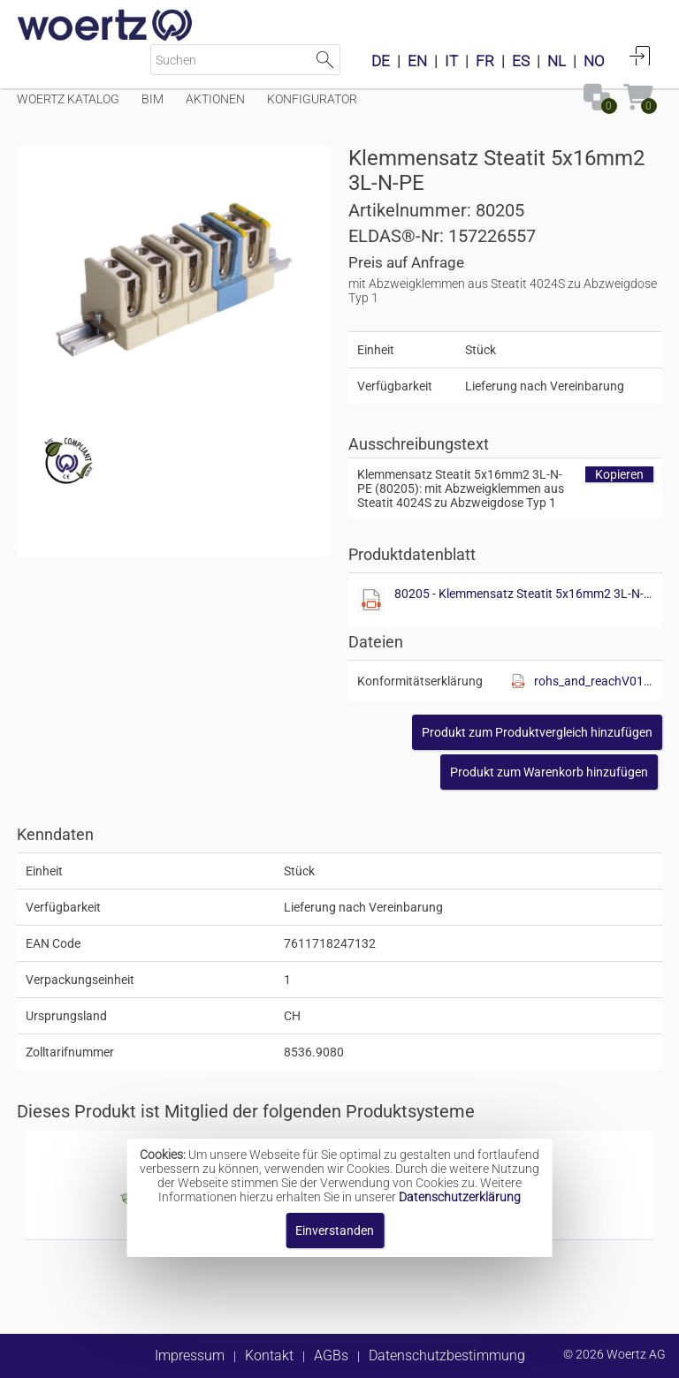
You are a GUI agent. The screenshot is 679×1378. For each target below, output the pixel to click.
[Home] (105, 26)
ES (521, 61)
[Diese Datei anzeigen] (371, 601)
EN (417, 61)
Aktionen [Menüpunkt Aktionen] (215, 99)
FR (485, 61)
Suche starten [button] (324, 59)
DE (380, 61)
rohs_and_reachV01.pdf (593, 681)
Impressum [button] (190, 1355)
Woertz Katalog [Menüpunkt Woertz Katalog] (68, 99)
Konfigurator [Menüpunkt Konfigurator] (312, 99)
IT (451, 61)
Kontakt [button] (269, 1355)
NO (594, 61)
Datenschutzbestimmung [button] (447, 1355)
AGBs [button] (331, 1355)
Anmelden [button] (640, 55)
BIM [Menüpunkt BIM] (152, 99)
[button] (537, 732)
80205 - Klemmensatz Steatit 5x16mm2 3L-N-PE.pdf (523, 594)
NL (556, 61)
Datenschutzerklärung (460, 1197)
